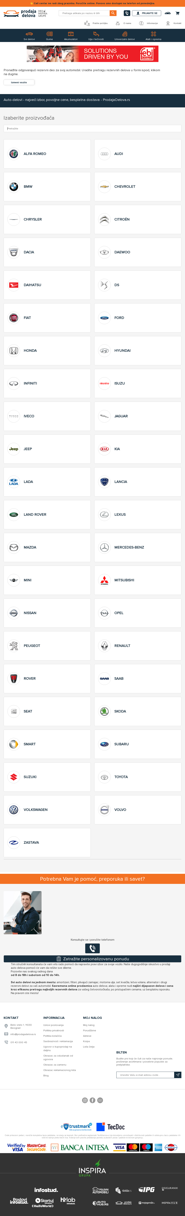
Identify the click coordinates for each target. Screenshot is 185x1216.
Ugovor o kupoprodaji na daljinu (57, 1048)
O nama (123, 23)
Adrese (87, 1035)
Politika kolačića (52, 1035)
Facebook (92, 1100)
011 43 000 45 (18, 1042)
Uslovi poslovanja (53, 1025)
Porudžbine (89, 1030)
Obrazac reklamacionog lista (59, 1070)
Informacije (148, 23)
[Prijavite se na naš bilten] (148, 1075)
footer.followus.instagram (84, 1100)
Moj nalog (88, 1025)
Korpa (86, 1041)
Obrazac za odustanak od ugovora (58, 1057)
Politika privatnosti (53, 1030)
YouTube (100, 1100)
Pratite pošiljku (96, 23)
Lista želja (88, 1046)
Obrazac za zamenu (54, 1064)
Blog (46, 1075)
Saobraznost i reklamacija (58, 1041)
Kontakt (173, 23)
